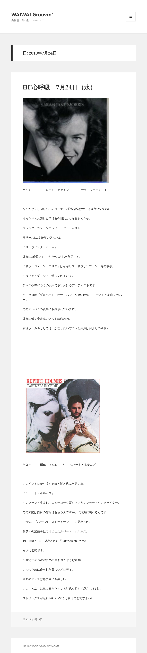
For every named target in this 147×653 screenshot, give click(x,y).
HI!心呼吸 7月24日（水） (59, 87)
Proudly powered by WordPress (41, 645)
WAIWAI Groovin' (32, 14)
